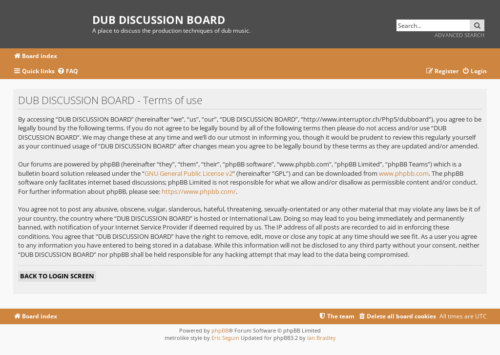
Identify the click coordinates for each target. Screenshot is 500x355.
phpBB (220, 330)
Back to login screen (57, 275)
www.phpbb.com (404, 173)
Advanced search (459, 35)
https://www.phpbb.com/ (199, 191)
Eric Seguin (225, 337)
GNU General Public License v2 (188, 173)
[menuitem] (67, 71)
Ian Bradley (321, 337)
